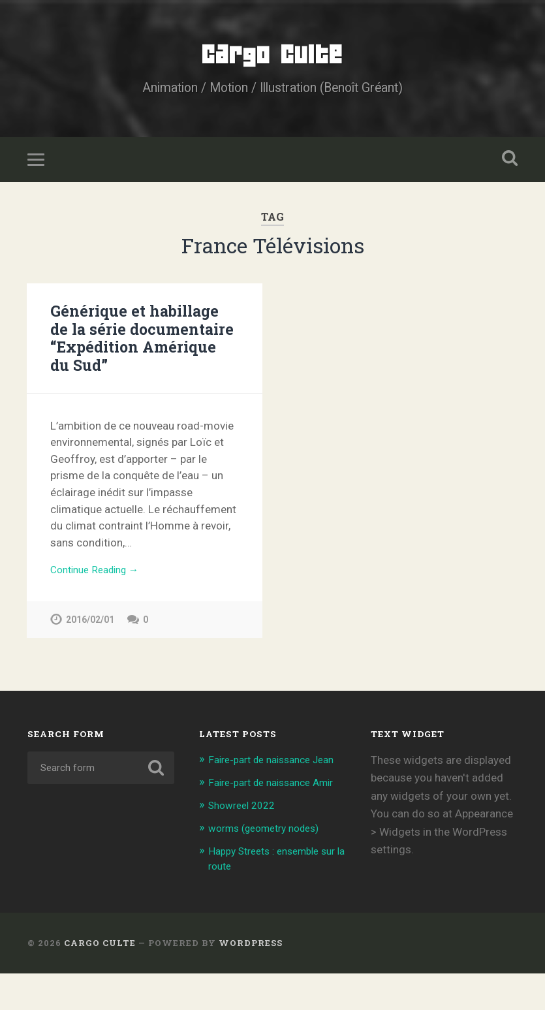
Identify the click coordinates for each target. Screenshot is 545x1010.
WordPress (251, 979)
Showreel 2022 (245, 842)
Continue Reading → (100, 577)
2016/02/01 (90, 629)
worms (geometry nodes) (271, 865)
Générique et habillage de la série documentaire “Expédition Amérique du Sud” (142, 345)
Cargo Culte (272, 58)
